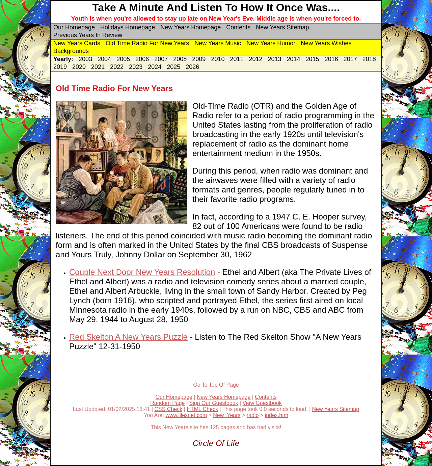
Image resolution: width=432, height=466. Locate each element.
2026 (192, 66)
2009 (199, 59)
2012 (255, 59)
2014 (293, 59)
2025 (173, 66)
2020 (79, 66)
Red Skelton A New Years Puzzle (128, 336)
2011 (236, 59)
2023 (135, 66)
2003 (85, 59)
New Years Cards (76, 43)
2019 (60, 66)
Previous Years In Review (87, 35)
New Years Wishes (326, 43)
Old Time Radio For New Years (147, 43)
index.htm (276, 415)
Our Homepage (74, 27)
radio (253, 415)
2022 (117, 66)
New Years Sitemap (282, 27)
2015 (312, 59)
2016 (331, 59)
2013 (274, 59)
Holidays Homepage (127, 27)
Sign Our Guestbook (213, 403)
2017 (350, 59)
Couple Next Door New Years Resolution (142, 272)
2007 (161, 59)
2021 (98, 66)
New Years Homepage (190, 27)
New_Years (226, 415)
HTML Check (202, 409)
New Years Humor (270, 43)
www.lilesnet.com (186, 415)
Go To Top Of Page (216, 385)
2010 (217, 59)
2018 (369, 59)
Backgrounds (71, 51)
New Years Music (217, 43)
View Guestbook (262, 403)
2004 (104, 59)
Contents (238, 27)
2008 (180, 59)
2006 (142, 59)
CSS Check (169, 409)
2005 (123, 59)
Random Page (167, 403)
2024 (154, 66)
